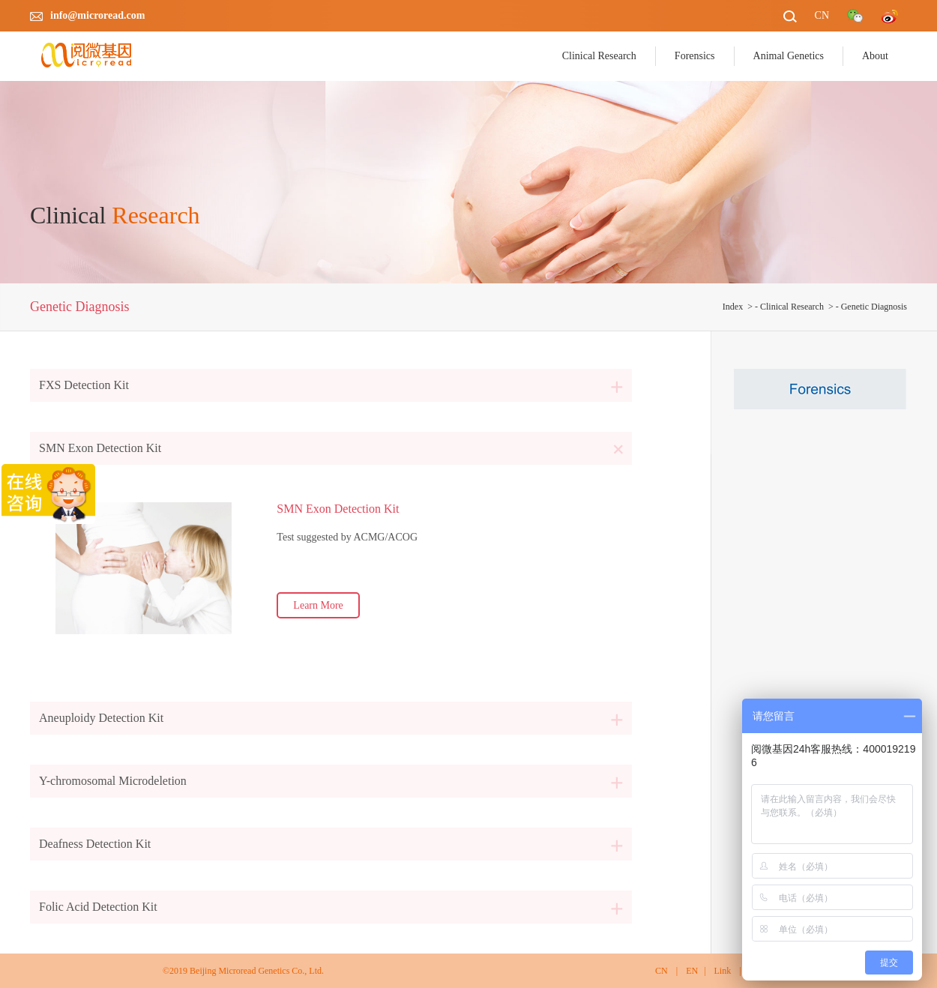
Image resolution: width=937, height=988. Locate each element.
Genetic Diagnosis (874, 306)
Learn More (318, 605)
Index (733, 306)
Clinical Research (792, 306)
